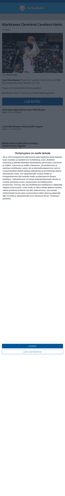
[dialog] (32, 322)
